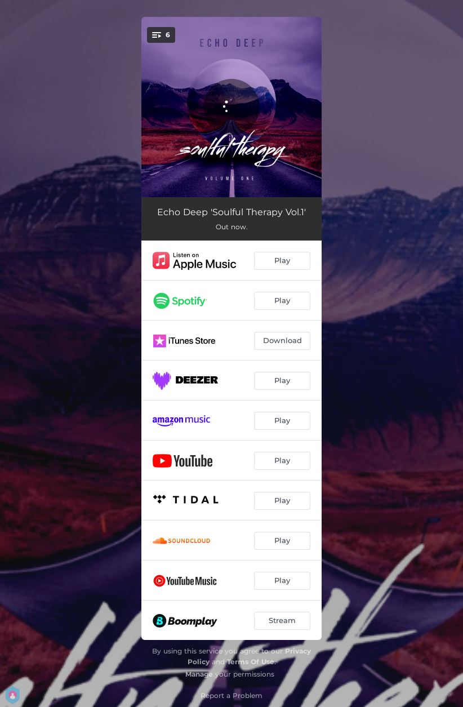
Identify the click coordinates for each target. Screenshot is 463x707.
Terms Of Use (250, 661)
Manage (199, 674)
